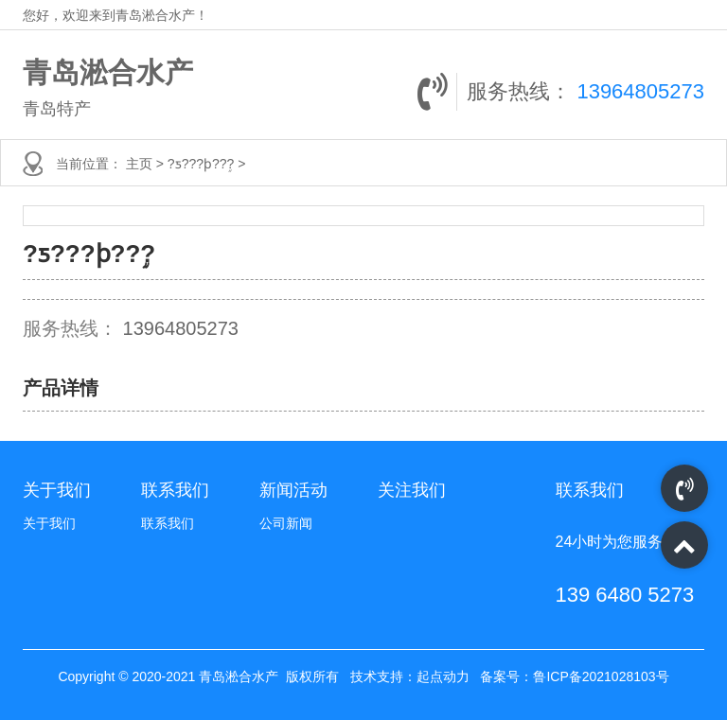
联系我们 (167, 523)
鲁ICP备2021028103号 (600, 676)
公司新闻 (285, 523)
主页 (141, 163)
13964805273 (640, 91)
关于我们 (49, 523)
